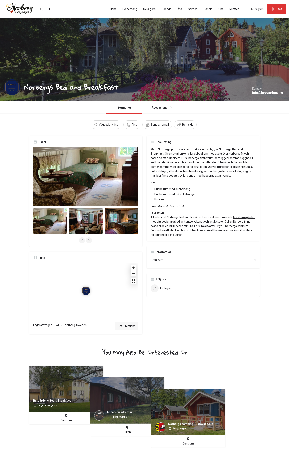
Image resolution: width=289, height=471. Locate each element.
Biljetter (234, 9)
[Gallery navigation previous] (82, 240)
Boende (166, 9)
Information (124, 107)
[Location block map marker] (86, 291)
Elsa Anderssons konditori (228, 230)
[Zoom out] (133, 273)
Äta (179, 9)
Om (220, 9)
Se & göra (149, 9)
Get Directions (126, 326)
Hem (113, 9)
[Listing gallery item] (50, 221)
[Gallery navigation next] (89, 240)
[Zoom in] (133, 268)
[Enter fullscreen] (133, 281)
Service (192, 9)
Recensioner (162, 107)
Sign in (259, 9)
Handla (208, 9)
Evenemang (129, 9)
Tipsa (276, 9)
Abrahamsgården (244, 217)
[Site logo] (20, 8)
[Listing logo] (12, 87)
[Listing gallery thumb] (85, 176)
